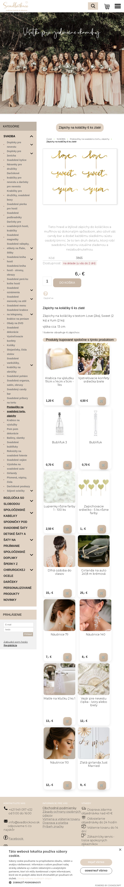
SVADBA (61, 139)
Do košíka (67, 282)
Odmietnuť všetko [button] (96, 870)
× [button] (120, 850)
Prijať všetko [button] (96, 862)
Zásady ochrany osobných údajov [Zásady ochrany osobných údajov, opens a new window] (34, 878)
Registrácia (10, 645)
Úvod (49, 139)
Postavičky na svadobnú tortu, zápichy (89, 139)
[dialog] (62, 866)
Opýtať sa (48, 295)
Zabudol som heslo (16, 641)
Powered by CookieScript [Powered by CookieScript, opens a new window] (108, 885)
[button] (43, 882)
